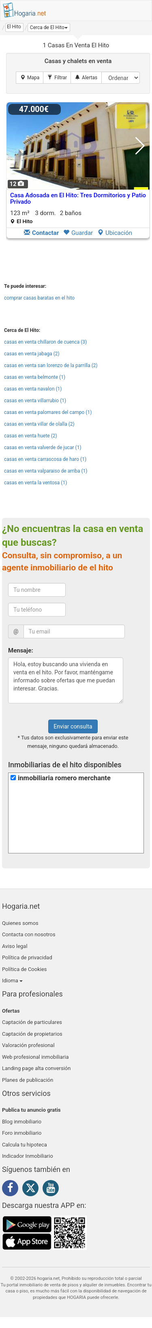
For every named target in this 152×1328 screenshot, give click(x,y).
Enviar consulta (73, 726)
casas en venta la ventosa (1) (35, 483)
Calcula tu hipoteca (24, 1145)
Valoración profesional (28, 1045)
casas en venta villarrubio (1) (35, 400)
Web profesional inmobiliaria (35, 1057)
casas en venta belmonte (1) (34, 377)
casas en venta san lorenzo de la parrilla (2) (51, 365)
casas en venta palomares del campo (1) (48, 412)
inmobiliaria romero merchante (64, 778)
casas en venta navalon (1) (33, 389)
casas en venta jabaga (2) (32, 354)
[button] (49, 27)
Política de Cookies (24, 969)
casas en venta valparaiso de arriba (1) (46, 471)
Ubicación (114, 232)
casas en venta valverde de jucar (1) (42, 447)
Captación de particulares (32, 1022)
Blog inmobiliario (21, 1122)
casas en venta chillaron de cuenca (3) (45, 342)
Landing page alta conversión (36, 1068)
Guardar (78, 232)
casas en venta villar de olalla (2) (39, 424)
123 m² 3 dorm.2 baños (45, 216)
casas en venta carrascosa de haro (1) (45, 459)
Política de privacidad (27, 957)
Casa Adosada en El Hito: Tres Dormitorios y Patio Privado (78, 199)
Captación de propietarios (32, 1034)
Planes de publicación (27, 1080)
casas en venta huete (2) (30, 436)
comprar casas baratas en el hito (39, 298)
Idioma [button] (12, 981)
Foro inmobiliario (21, 1133)
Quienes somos (20, 923)
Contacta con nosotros (29, 934)
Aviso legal (15, 946)
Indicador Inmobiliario (27, 1156)
